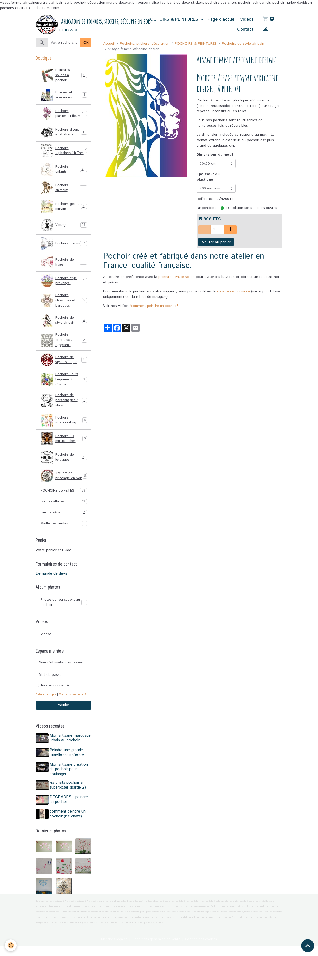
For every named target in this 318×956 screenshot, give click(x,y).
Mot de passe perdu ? (75, 709)
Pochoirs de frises (64, 267)
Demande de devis (51, 587)
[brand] (87, 24)
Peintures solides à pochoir (64, 77)
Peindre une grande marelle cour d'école (67, 766)
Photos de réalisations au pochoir (64, 616)
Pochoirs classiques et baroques (64, 306)
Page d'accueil (222, 20)
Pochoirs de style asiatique (64, 367)
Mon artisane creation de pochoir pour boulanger (69, 782)
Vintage (64, 230)
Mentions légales (111, 949)
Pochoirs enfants (64, 174)
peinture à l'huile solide (177, 277)
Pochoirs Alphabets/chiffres (66, 156)
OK (86, 42)
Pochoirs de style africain (243, 43)
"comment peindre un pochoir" (155, 306)
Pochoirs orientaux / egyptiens (64, 347)
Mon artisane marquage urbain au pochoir (70, 752)
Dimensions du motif (215, 155)
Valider (63, 719)
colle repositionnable (234, 291)
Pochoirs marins (64, 249)
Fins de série (64, 525)
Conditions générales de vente (156, 949)
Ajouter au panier (216, 242)
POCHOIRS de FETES (64, 503)
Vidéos (246, 20)
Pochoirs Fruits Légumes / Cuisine (64, 387)
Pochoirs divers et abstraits (64, 137)
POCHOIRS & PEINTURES (174, 20)
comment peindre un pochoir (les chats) (68, 825)
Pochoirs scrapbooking (64, 429)
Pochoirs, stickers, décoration (144, 43)
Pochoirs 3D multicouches (64, 448)
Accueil (109, 43)
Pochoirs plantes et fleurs (64, 117)
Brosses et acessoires (64, 97)
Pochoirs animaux (64, 193)
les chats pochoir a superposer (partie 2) (68, 798)
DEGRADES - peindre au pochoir (69, 811)
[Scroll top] (307, 945)
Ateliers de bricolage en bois (64, 487)
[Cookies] (11, 945)
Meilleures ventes (64, 537)
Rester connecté (55, 699)
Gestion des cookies (204, 949)
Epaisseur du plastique (208, 177)
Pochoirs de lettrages (64, 466)
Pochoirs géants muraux (64, 211)
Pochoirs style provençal (64, 286)
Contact (245, 30)
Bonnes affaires (64, 514)
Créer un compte (47, 709)
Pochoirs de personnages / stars (64, 409)
